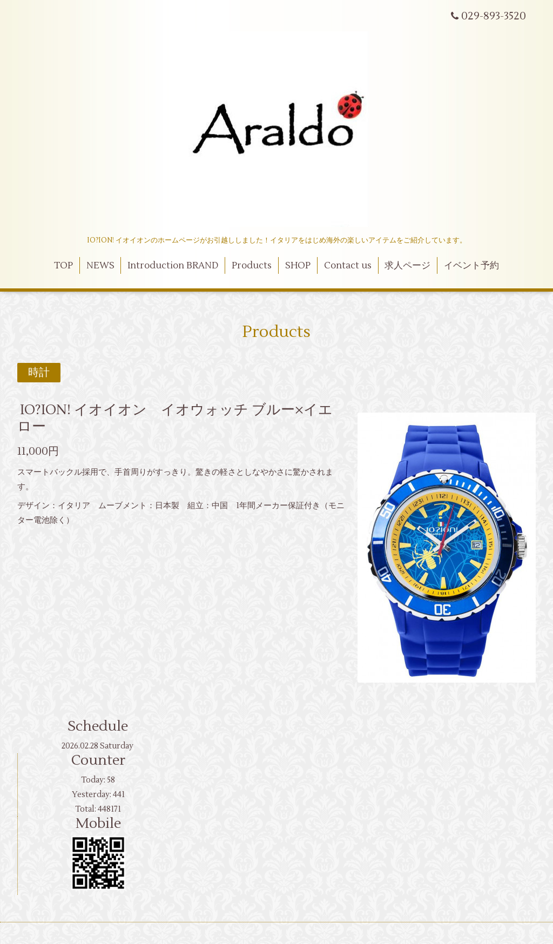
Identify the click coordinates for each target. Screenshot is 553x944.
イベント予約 (471, 266)
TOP (63, 266)
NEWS (100, 266)
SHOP (298, 266)
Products (252, 266)
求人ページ (407, 266)
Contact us (348, 266)
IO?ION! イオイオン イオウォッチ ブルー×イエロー (175, 418)
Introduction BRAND (172, 266)
